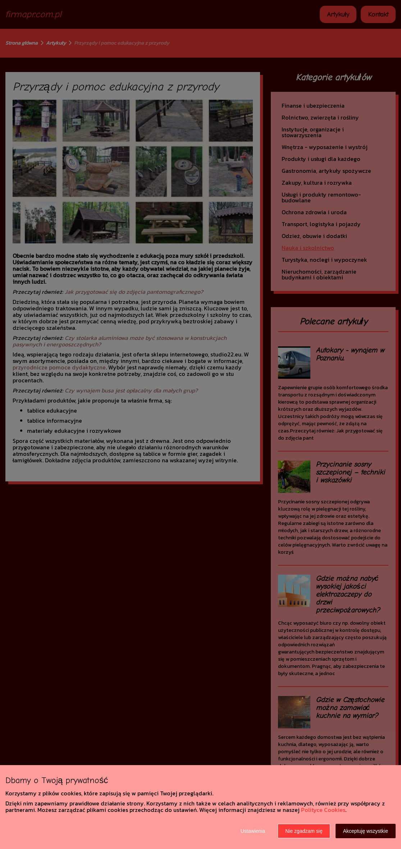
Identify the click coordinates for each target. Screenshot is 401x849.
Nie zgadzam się (304, 831)
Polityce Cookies (323, 809)
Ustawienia (253, 831)
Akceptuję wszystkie (365, 831)
